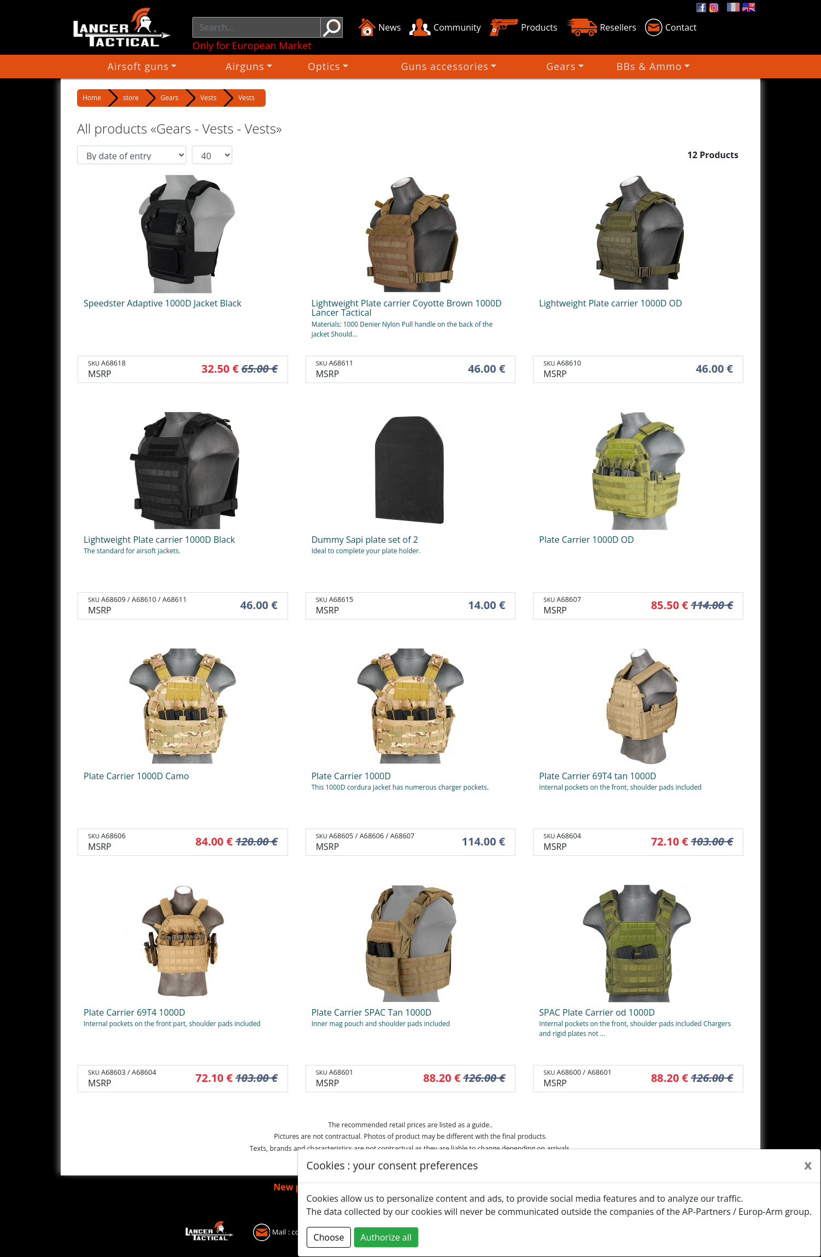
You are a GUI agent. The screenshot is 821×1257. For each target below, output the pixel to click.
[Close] (807, 1164)
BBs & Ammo (573, 66)
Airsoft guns (237, 66)
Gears (509, 66)
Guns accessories (433, 66)
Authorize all (386, 1237)
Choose (329, 1237)
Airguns (304, 66)
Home (92, 97)
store (131, 97)
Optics (357, 66)
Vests (209, 97)
